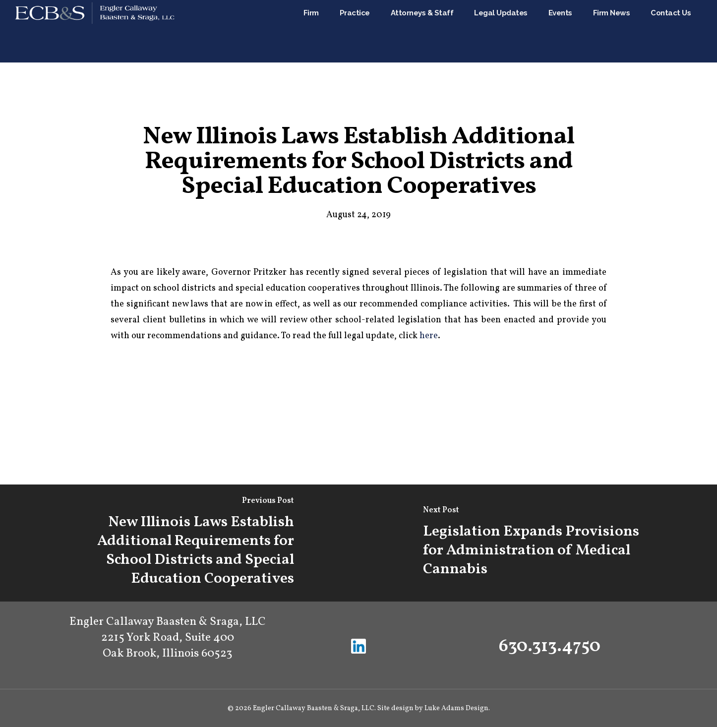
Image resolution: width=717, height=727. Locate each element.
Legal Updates (501, 31)
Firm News (611, 31)
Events (560, 31)
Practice (355, 31)
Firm (311, 31)
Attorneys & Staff (422, 31)
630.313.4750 (549, 646)
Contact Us (671, 31)
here (428, 336)
